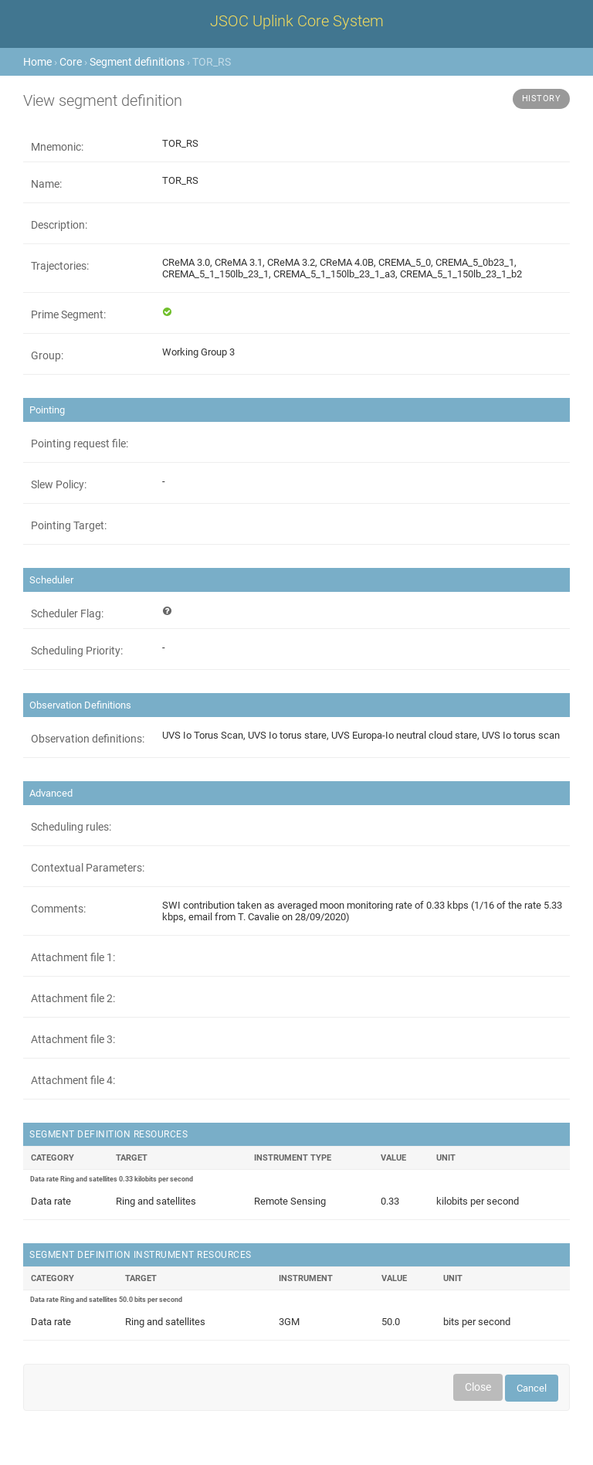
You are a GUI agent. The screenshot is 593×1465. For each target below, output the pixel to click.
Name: (46, 184)
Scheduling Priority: (77, 650)
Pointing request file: (79, 443)
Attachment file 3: (73, 1039)
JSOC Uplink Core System (297, 21)
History (541, 98)
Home (37, 62)
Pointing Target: (69, 525)
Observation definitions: (87, 738)
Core (70, 62)
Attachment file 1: (73, 957)
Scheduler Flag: (67, 613)
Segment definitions (137, 62)
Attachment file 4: (73, 1080)
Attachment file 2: (73, 998)
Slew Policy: (58, 484)
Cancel (532, 1388)
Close (478, 1387)
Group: (47, 355)
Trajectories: (60, 266)
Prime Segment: (68, 314)
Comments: (58, 908)
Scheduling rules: (71, 827)
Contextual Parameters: (87, 868)
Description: (59, 225)
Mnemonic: (57, 147)
